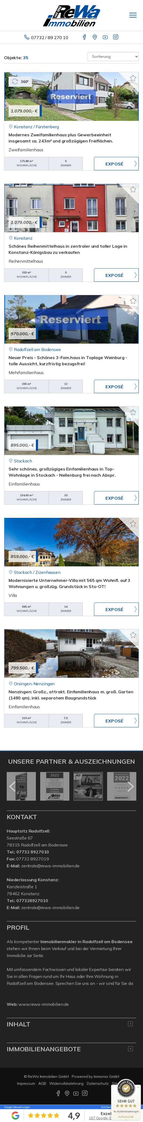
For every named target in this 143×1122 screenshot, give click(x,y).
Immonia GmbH (106, 1076)
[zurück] (13, 786)
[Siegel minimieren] (138, 1087)
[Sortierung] (113, 56)
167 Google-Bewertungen (110, 1118)
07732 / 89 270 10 (49, 37)
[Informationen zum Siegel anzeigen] (126, 1117)
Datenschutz (98, 1083)
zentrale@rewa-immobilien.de (50, 865)
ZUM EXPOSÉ (116, 163)
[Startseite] (71, 15)
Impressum (26, 1083)
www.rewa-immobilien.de (43, 1004)
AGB (42, 1083)
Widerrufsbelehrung (66, 1083)
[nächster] (130, 786)
